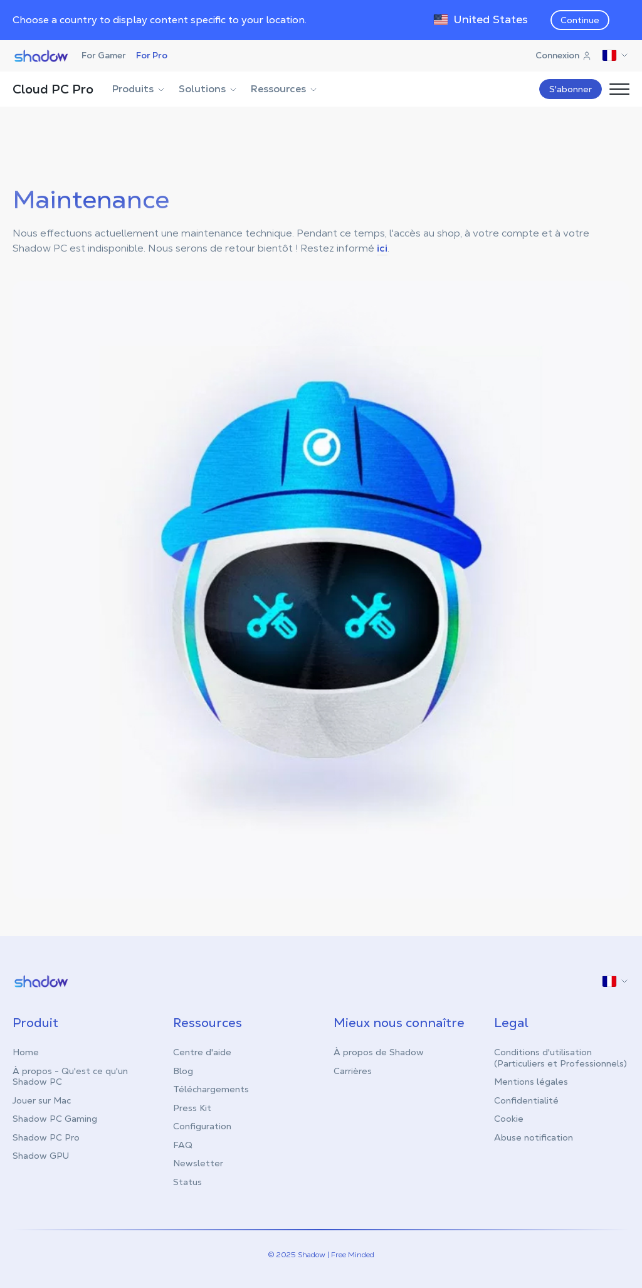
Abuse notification (533, 1137)
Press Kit (192, 1108)
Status (187, 1182)
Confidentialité (526, 1100)
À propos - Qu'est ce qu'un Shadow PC (70, 1076)
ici (382, 248)
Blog (183, 1071)
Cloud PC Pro (53, 89)
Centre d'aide (202, 1052)
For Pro (151, 55)
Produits (139, 88)
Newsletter (198, 1163)
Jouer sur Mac (42, 1100)
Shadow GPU (41, 1155)
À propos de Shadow (379, 1052)
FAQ (182, 1145)
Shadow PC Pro (46, 1137)
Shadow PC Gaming (55, 1118)
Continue (579, 20)
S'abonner (570, 89)
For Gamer (104, 55)
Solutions (208, 88)
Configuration (202, 1126)
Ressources (284, 88)
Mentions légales (531, 1081)
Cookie (509, 1118)
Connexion (563, 55)
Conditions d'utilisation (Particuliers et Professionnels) (560, 1057)
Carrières (353, 1071)
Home (26, 1052)
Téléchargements (211, 1089)
